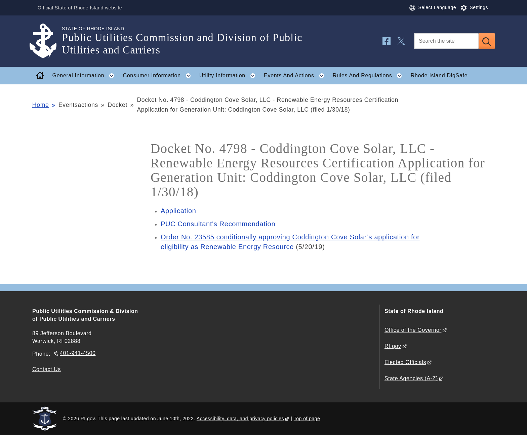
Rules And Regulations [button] (369, 75)
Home (40, 105)
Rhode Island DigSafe (439, 75)
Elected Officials (405, 362)
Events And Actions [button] (296, 75)
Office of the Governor (412, 330)
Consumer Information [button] (159, 75)
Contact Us (46, 369)
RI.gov (392, 346)
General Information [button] (85, 75)
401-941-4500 (77, 353)
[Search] (446, 41)
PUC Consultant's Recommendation (218, 224)
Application (178, 210)
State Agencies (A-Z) (411, 378)
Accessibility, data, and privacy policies (240, 418)
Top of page (307, 418)
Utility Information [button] (229, 75)
